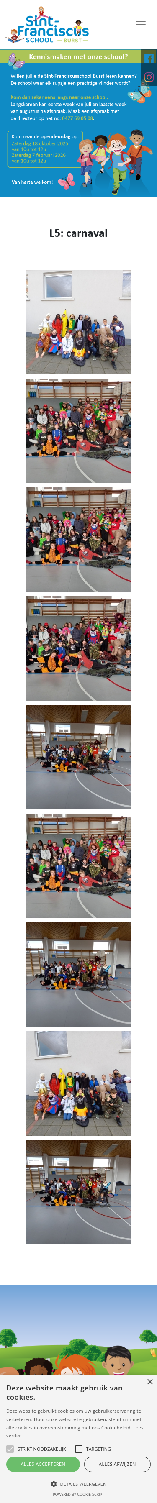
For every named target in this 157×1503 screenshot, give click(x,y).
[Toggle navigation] (140, 25)
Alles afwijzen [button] (117, 1464)
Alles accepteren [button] (43, 1464)
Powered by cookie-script (78, 1494)
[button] (78, 1484)
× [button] (150, 1382)
